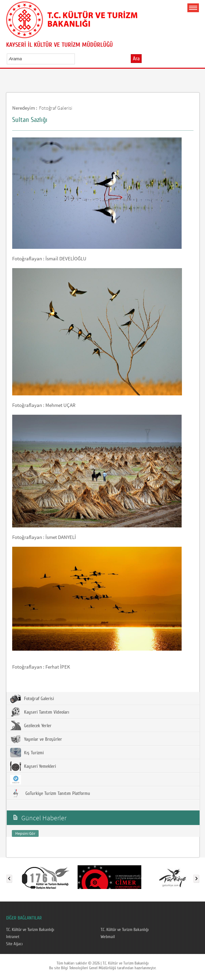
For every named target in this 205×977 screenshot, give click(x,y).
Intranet (12, 936)
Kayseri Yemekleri (33, 766)
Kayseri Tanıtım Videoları (39, 712)
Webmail (108, 936)
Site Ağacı (14, 943)
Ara (136, 59)
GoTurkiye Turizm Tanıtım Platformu (50, 793)
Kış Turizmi (27, 752)
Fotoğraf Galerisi (55, 108)
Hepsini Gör (25, 833)
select (76, 58)
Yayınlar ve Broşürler (36, 739)
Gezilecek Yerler (31, 725)
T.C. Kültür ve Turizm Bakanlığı (30, 929)
